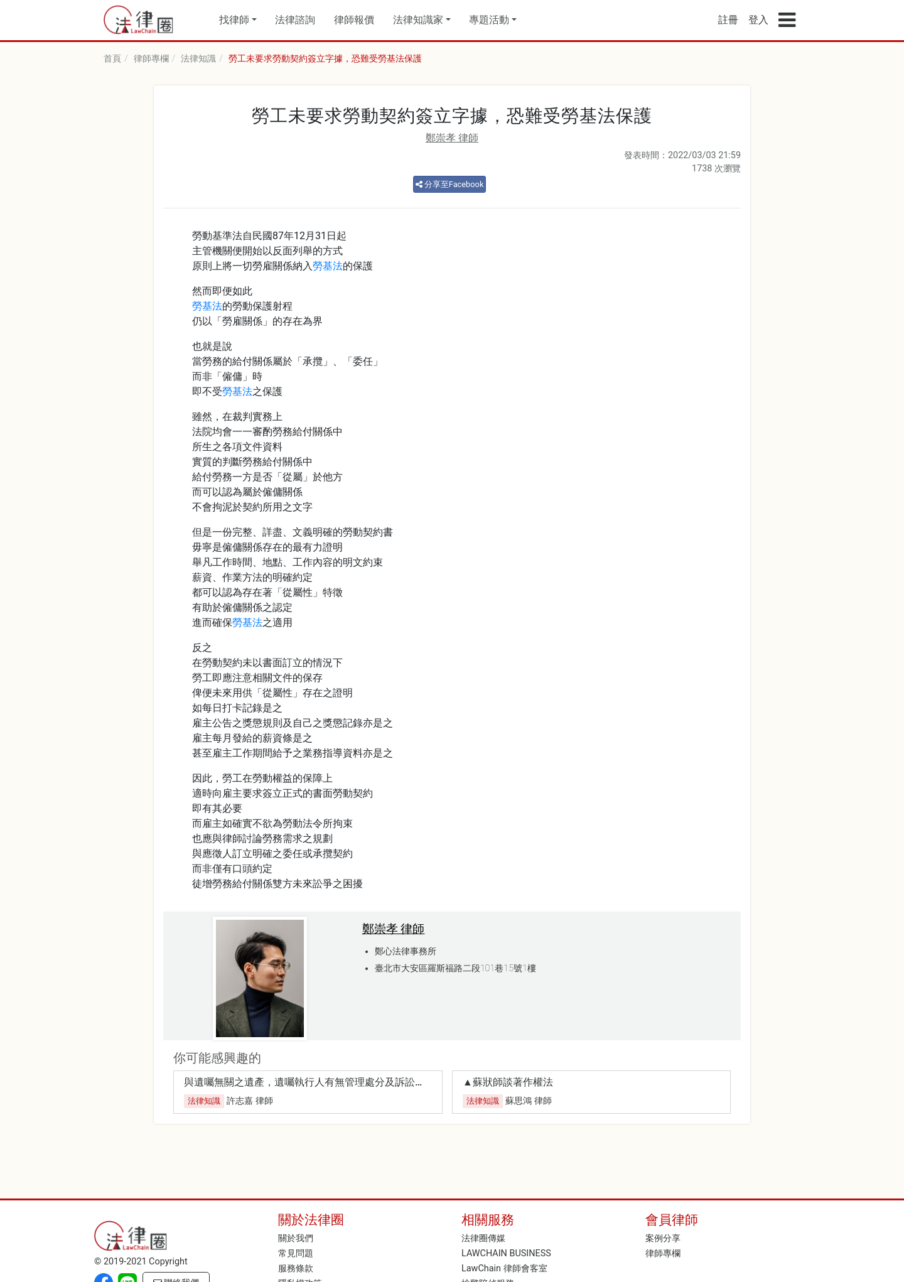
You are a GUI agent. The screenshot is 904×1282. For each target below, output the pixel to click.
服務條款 (295, 1268)
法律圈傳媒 (483, 1238)
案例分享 (663, 1238)
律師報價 (354, 20)
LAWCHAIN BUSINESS (506, 1253)
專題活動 (489, 20)
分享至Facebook (450, 184)
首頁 (112, 58)
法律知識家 (418, 20)
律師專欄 (151, 58)
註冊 (728, 20)
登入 (758, 20)
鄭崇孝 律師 (452, 138)
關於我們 (295, 1238)
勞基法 (328, 266)
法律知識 (198, 58)
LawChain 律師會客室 (504, 1268)
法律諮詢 (295, 20)
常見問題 (295, 1253)
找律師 (234, 20)
